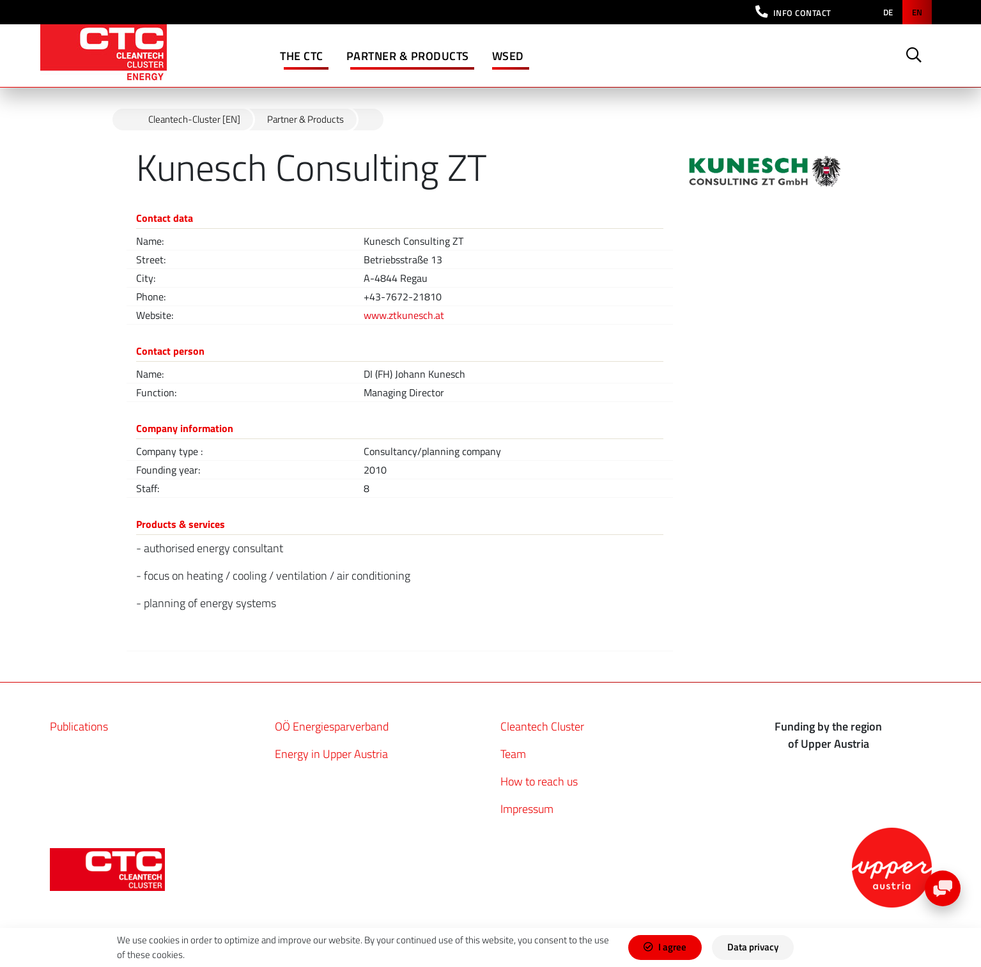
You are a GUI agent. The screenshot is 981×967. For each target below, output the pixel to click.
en (917, 12)
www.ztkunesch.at (404, 315)
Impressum (526, 808)
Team (513, 753)
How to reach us (539, 781)
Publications (79, 726)
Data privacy (752, 947)
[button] (793, 12)
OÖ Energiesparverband (332, 726)
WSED (508, 56)
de (888, 12)
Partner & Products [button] (407, 56)
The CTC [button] (301, 56)
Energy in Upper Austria (331, 753)
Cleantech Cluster (542, 726)
